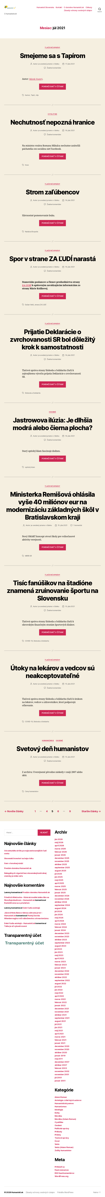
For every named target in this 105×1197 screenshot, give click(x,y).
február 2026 (61, 850)
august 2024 (60, 907)
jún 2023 (59, 951)
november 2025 (62, 860)
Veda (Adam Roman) (64, 1146)
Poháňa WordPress (65, 1191)
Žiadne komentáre (54, 69)
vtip (36, 96)
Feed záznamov (62, 1169)
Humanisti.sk (17, 1191)
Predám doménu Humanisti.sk (17, 867)
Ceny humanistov (31, 790)
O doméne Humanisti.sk (74, 8)
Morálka (58, 1115)
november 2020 (62, 1048)
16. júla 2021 (70, 131)
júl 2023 (58, 948)
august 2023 (60, 945)
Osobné (52, 412)
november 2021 (62, 1010)
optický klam (30, 467)
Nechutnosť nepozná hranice (52, 123)
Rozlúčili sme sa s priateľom (16, 902)
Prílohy (58, 1133)
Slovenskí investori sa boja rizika (19, 857)
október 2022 (61, 976)
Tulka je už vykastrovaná (15, 925)
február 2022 (61, 1001)
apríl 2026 (59, 844)
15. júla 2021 (62, 525)
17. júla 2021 (70, 65)
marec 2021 (60, 1035)
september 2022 (62, 979)
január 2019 (60, 1054)
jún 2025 (59, 876)
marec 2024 (60, 923)
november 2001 (62, 1073)
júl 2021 (58, 1023)
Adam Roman (61, 1096)
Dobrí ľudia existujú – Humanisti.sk (19, 922)
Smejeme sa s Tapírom (52, 56)
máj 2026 (59, 841)
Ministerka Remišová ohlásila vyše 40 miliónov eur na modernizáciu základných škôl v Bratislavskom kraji (52, 505)
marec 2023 (60, 960)
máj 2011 (59, 1057)
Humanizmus (48, 740)
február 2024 (61, 926)
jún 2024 (59, 913)
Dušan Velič (29, 305)
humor (27, 96)
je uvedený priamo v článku (48, 65)
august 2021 (60, 1020)
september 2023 (62, 941)
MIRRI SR (28, 555)
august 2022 (60, 982)
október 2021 (61, 1014)
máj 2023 (59, 954)
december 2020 (62, 1045)
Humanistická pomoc (64, 1102)
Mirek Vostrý (36, 79)
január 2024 (60, 929)
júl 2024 (58, 910)
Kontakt (59, 8)
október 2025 (61, 863)
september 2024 (62, 904)
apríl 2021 (59, 1032)
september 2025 (62, 866)
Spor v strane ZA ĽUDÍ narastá (52, 259)
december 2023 (62, 932)
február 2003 (61, 1067)
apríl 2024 (59, 919)
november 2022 (62, 973)
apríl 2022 (59, 995)
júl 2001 (58, 1076)
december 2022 (62, 970)
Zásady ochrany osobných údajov (78, 11)
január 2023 (60, 967)
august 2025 (60, 869)
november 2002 (62, 1070)
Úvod (57, 1140)
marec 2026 (60, 847)
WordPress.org (61, 1175)
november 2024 (62, 898)
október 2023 (61, 938)
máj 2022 (59, 992)
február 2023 (61, 963)
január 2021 (60, 1042)
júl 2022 (58, 985)
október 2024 (61, 901)
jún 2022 (59, 988)
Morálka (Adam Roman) (65, 1118)
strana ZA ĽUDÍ (40, 305)
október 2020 (61, 1051)
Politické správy (62, 1127)
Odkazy (89, 8)
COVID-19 (29, 640)
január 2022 (60, 1004)
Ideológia (59, 1108)
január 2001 (60, 1079)
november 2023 (62, 935)
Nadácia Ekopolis (31, 232)
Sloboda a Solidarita (32, 393)
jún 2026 (59, 838)
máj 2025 (59, 879)
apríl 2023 (59, 957)
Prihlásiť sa (60, 1165)
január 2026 (60, 854)
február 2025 (61, 888)
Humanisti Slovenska (45, 8)
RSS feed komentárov (64, 1172)
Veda (57, 1143)
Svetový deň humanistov (52, 748)
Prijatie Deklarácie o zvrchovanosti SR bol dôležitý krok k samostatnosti (52, 339)
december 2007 (62, 1061)
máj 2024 (59, 916)
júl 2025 (58, 872)
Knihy (57, 1111)
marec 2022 (60, 998)
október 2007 (61, 1064)
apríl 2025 (59, 882)
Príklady (58, 1130)
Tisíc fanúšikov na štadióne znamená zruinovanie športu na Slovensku (52, 590)
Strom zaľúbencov (52, 192)
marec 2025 (60, 885)
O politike (52, 115)
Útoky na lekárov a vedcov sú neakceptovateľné (52, 671)
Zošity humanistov (63, 1149)
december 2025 (62, 857)
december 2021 (62, 1007)
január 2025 (60, 891)
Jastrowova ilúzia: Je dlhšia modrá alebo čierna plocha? (52, 423)
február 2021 (60, 1039)
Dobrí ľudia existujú (31, 907)
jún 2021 (58, 1026)
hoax (27, 165)
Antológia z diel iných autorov (68, 1099)
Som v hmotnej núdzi (13, 862)
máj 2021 (59, 1029)
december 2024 (62, 894)
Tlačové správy (52, 48)
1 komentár (77, 525)
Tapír (33, 96)
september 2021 (62, 1017)
